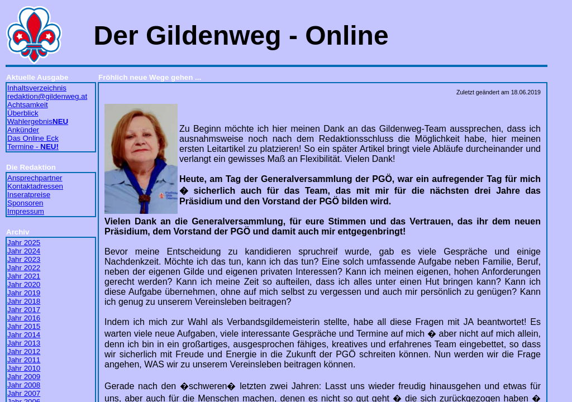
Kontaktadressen (35, 186)
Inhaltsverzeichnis (36, 88)
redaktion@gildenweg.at (47, 96)
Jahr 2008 (23, 385)
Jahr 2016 (23, 318)
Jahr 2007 (23, 393)
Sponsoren (25, 203)
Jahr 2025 (23, 242)
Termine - (33, 146)
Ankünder (23, 130)
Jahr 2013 (23, 343)
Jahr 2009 (23, 376)
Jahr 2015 (23, 326)
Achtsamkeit (27, 104)
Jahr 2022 (23, 268)
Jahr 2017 (23, 309)
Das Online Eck (33, 138)
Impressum (25, 211)
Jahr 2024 (23, 251)
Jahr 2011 (23, 360)
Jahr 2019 (23, 293)
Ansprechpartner (35, 178)
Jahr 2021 (23, 276)
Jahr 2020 (23, 284)
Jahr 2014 (23, 335)
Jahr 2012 (23, 351)
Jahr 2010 (23, 368)
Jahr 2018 (23, 301)
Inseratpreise (28, 194)
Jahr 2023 (23, 259)
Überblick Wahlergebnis (37, 117)
